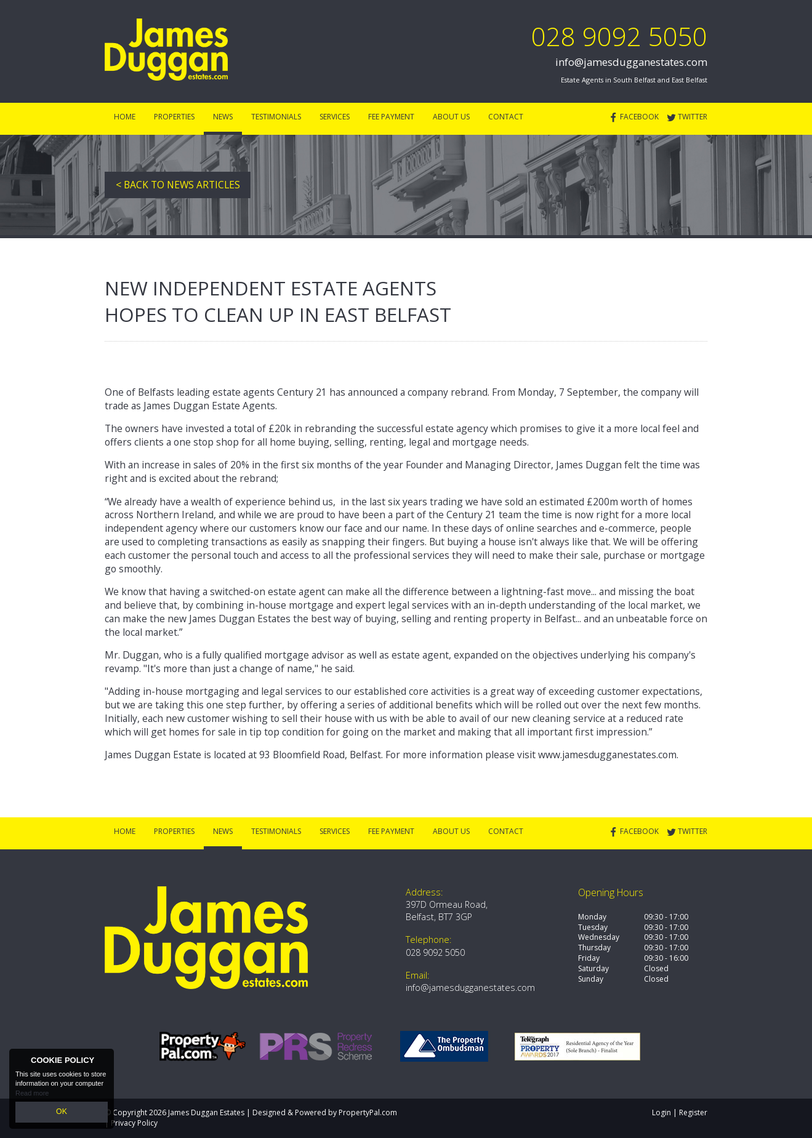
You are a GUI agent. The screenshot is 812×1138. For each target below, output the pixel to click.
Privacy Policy (134, 1123)
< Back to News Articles (178, 184)
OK (61, 1112)
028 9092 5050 (619, 36)
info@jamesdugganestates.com (631, 62)
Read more (32, 1095)
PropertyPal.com (368, 1112)
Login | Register (679, 1112)
